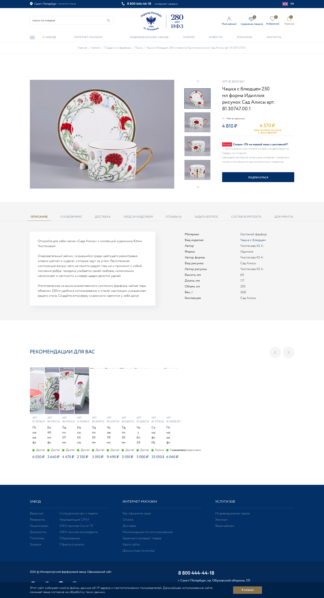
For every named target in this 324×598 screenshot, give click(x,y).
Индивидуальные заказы (232, 513)
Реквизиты (37, 519)
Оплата (128, 519)
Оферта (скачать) (72, 544)
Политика (37, 538)
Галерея (35, 544)
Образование (70, 538)
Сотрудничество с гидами (79, 513)
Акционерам (39, 526)
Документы (38, 532)
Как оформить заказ (137, 513)
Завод (35, 501)
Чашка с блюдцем (253, 240)
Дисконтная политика (138, 550)
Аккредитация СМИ (74, 519)
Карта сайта (131, 544)
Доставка (129, 526)
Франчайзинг (224, 526)
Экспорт (221, 519)
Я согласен (248, 590)
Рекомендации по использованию (148, 532)
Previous (275, 352)
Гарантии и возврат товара (142, 538)
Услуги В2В (225, 501)
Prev (197, 81)
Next (197, 187)
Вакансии (36, 513)
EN (288, 4)
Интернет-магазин (140, 501)
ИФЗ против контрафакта (79, 532)
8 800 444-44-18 (139, 3)
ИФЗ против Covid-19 (76, 526)
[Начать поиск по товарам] (108, 20)
